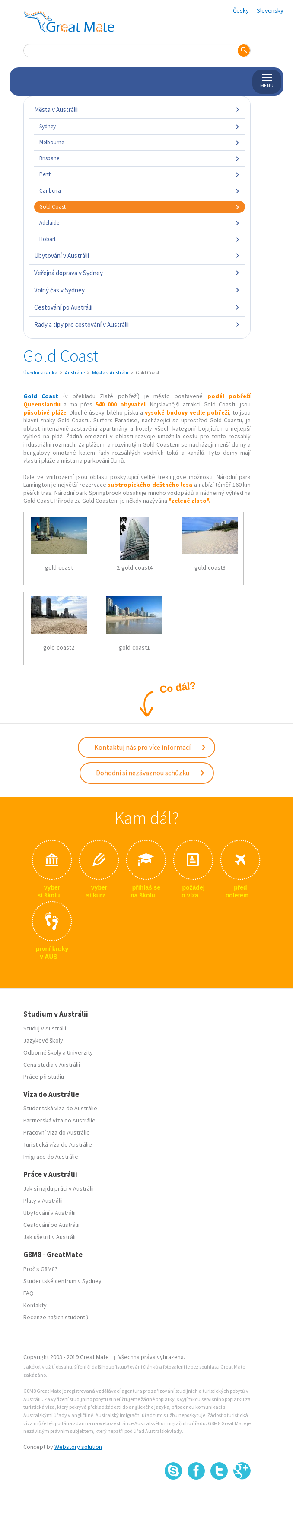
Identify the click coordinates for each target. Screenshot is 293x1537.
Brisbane (139, 158)
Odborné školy (42, 1052)
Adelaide (139, 222)
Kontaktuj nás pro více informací (150, 747)
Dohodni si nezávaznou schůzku (150, 772)
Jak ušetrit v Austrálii (50, 1237)
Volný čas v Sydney (137, 290)
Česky (241, 10)
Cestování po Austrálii (137, 307)
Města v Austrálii (137, 109)
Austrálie (75, 372)
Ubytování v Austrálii (137, 255)
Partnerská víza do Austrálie (59, 1120)
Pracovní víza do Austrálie (56, 1132)
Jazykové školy (43, 1040)
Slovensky (270, 10)
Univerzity (80, 1052)
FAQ (28, 1293)
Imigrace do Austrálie (50, 1156)
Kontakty (35, 1305)
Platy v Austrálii (43, 1200)
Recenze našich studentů (56, 1317)
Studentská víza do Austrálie (60, 1108)
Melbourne (139, 142)
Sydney (139, 126)
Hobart (139, 239)
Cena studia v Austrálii (51, 1064)
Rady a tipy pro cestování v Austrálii (137, 324)
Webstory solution (78, 1447)
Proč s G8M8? (40, 1269)
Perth (139, 174)
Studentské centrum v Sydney (62, 1281)
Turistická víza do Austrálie (57, 1144)
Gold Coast (139, 206)
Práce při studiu (43, 1077)
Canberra (139, 190)
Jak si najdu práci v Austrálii (58, 1188)
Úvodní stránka (40, 372)
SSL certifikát (219, 1499)
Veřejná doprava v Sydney (137, 273)
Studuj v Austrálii (44, 1028)
